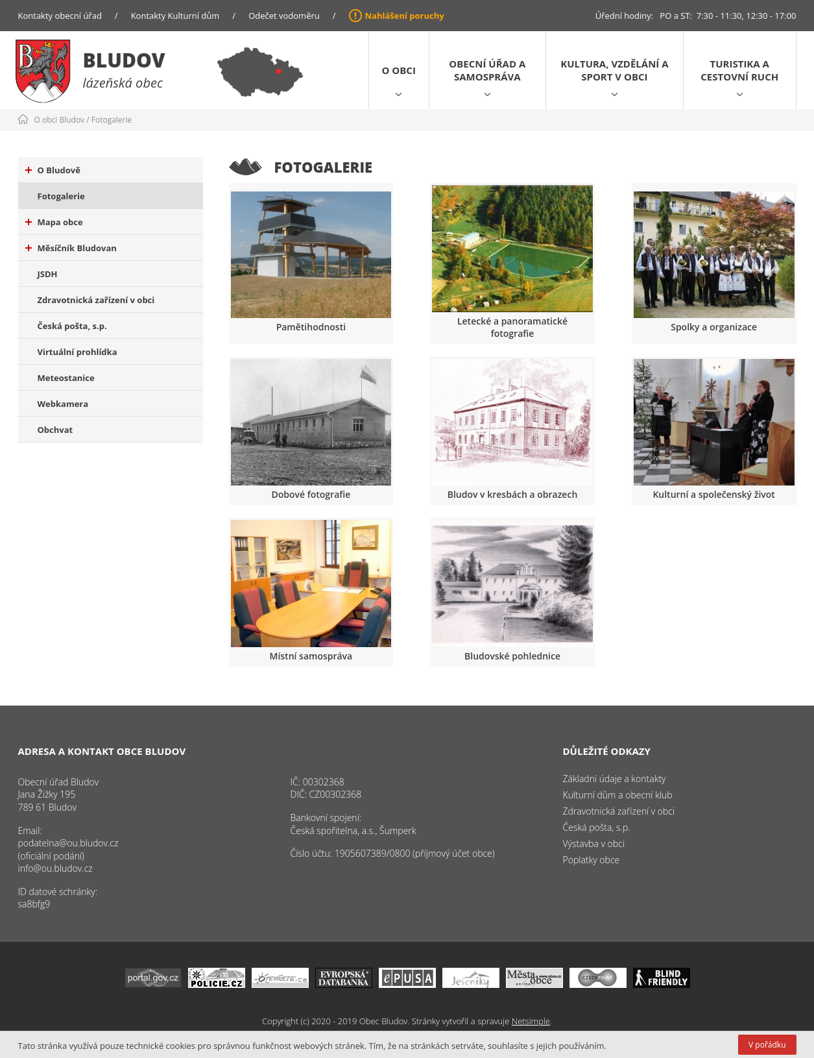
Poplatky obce (591, 860)
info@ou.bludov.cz (55, 868)
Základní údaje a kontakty (614, 778)
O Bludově (52, 170)
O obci (399, 70)
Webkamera (63, 404)
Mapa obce (54, 222)
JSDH (48, 274)
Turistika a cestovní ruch (739, 70)
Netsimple (531, 1021)
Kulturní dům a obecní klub (618, 795)
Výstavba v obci (594, 843)
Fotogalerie (111, 119)
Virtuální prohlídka (77, 352)
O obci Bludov (59, 119)
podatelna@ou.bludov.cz (68, 843)
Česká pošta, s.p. (72, 326)
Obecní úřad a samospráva (487, 70)
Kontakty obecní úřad (60, 15)
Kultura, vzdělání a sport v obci (614, 70)
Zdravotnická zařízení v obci (96, 300)
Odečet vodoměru (284, 15)
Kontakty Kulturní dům (175, 15)
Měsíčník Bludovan (71, 248)
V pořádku (766, 1044)
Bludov (124, 60)
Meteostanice (66, 378)
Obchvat (55, 430)
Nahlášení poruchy (404, 15)
